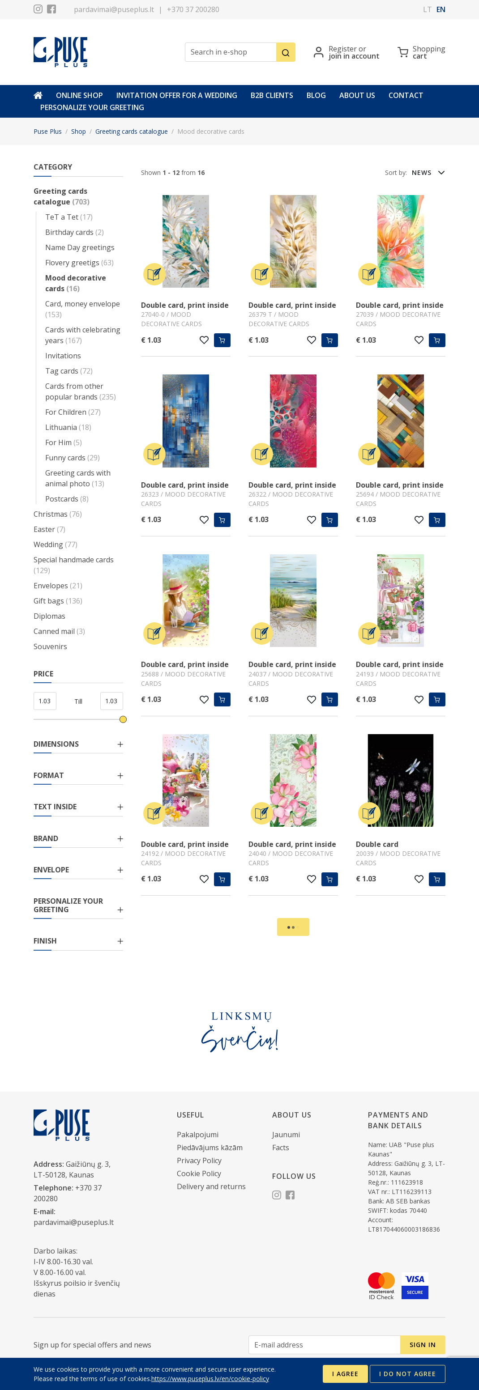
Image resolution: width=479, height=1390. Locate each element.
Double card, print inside (185, 305)
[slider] (123, 719)
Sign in (423, 1344)
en (440, 9)
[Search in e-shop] (231, 52)
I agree (345, 1373)
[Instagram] (38, 10)
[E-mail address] (324, 1345)
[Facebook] (51, 10)
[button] (428, 172)
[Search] (285, 52)
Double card (377, 844)
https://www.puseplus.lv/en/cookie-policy (210, 1378)
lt (427, 9)
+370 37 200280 (193, 9)
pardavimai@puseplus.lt (114, 9)
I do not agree (407, 1373)
